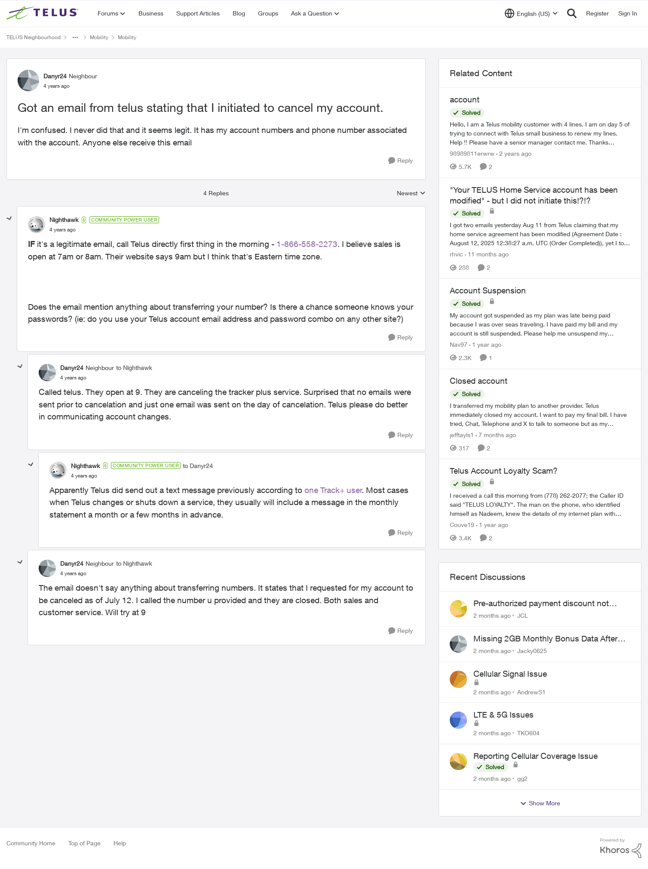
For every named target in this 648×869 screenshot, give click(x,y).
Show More (540, 803)
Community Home (30, 843)
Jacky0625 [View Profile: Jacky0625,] (532, 650)
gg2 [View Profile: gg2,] (522, 778)
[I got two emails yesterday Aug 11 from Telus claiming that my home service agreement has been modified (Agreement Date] (540, 233)
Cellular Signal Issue (510, 673)
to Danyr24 (198, 465)
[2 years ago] (513, 153)
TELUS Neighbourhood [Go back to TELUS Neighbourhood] (33, 37)
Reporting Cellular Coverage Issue (535, 756)
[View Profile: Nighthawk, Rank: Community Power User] (36, 224)
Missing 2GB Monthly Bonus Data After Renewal (545, 639)
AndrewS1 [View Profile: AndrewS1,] (531, 691)
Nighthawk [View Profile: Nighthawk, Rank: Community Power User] (63, 219)
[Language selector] (531, 13)
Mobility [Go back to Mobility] (99, 37)
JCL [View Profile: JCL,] (522, 615)
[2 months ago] (492, 615)
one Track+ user (333, 490)
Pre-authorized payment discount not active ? (541, 603)
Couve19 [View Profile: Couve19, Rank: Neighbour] (462, 524)
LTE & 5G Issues (503, 714)
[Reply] (401, 160)
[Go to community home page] (43, 13)
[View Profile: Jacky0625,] (458, 644)
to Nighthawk (134, 367)
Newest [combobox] (411, 193)
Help (120, 843)
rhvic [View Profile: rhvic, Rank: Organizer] (456, 254)
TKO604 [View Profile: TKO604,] (528, 732)
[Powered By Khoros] (621, 848)
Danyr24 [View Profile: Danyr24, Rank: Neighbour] (55, 76)
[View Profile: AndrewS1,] (458, 679)
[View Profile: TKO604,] (458, 720)
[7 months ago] (496, 434)
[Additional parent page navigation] (75, 37)
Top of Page (84, 843)
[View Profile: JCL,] (458, 608)
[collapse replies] (9, 218)
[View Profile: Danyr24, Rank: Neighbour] (28, 80)
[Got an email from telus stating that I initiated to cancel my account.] (62, 230)
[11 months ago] (487, 254)
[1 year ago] (485, 344)
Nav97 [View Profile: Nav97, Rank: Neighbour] (458, 344)
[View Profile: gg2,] (458, 761)
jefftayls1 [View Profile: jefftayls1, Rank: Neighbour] (462, 434)
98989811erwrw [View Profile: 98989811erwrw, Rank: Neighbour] (472, 153)
